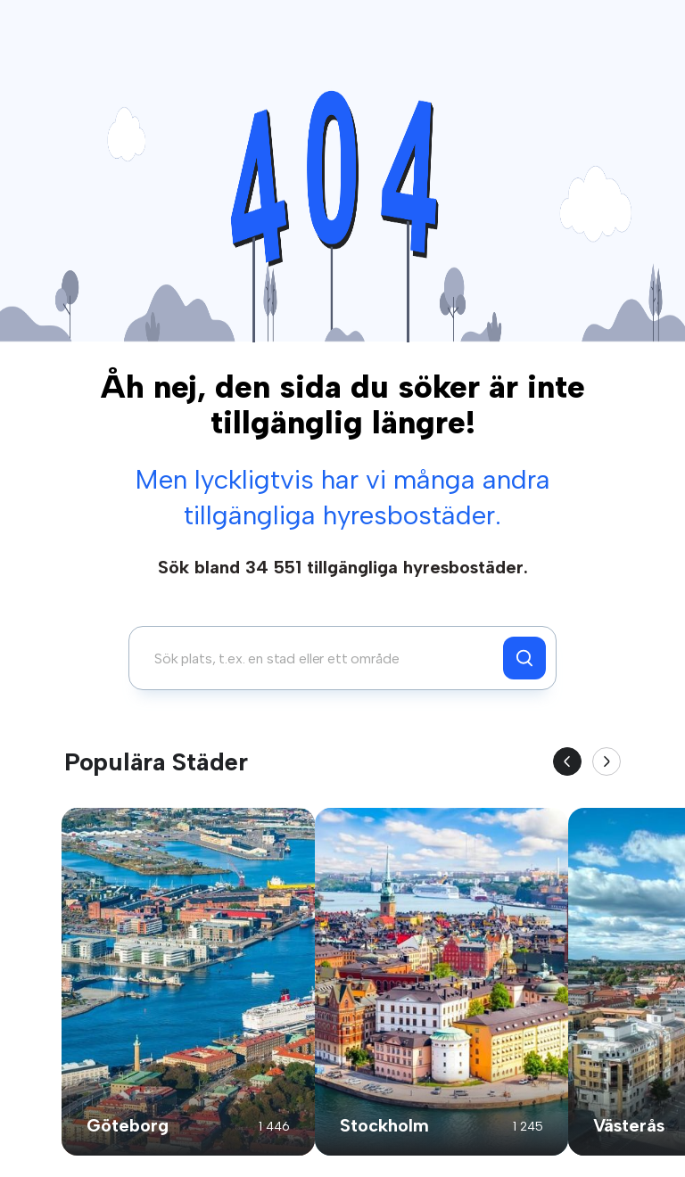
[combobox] (321, 658)
